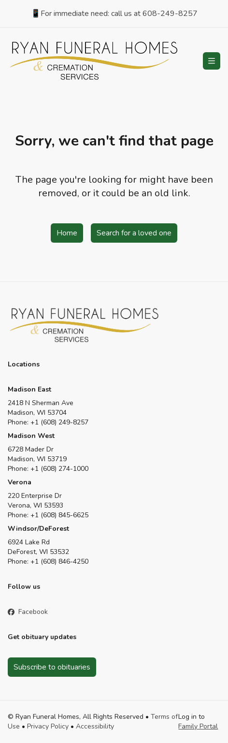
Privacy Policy (48, 726)
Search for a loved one (134, 233)
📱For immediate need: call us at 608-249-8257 (114, 13)
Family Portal (198, 726)
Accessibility (95, 726)
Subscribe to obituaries (52, 667)
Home (67, 233)
